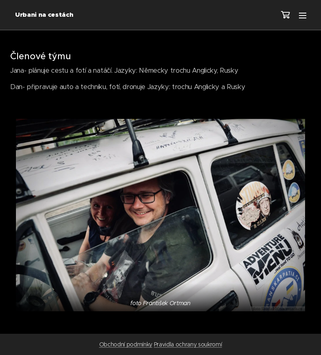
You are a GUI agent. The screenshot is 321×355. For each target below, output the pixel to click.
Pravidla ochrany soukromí (188, 344)
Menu (302, 15)
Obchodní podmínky (125, 344)
